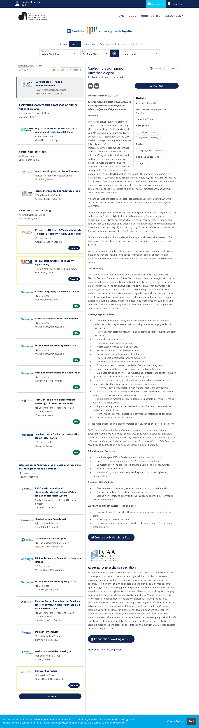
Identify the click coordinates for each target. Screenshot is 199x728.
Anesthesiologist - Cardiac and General (57, 171)
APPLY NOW (156, 85)
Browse (75, 44)
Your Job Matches (109, 44)
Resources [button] (172, 16)
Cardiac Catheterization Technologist (56, 318)
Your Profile (150, 16)
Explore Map (89, 44)
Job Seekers (156, 4)
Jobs (132, 16)
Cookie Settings (176, 721)
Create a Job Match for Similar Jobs (113, 537)
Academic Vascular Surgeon (50, 538)
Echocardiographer (46, 670)
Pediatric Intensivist (46, 631)
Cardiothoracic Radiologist (50, 518)
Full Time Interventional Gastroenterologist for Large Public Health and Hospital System (55, 492)
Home (121, 16)
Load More (50, 696)
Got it (191, 721)
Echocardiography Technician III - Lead (57, 291)
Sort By (22, 69)
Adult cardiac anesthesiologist (36, 210)
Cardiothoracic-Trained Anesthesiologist (58, 190)
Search (63, 44)
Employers (175, 4)
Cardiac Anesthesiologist (33, 151)
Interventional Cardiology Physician (55, 345)
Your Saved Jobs (131, 44)
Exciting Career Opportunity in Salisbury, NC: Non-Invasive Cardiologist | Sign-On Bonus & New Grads (58, 604)
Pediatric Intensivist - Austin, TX (53, 651)
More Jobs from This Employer (104, 649)
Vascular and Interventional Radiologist (57, 372)
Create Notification (71, 69)
